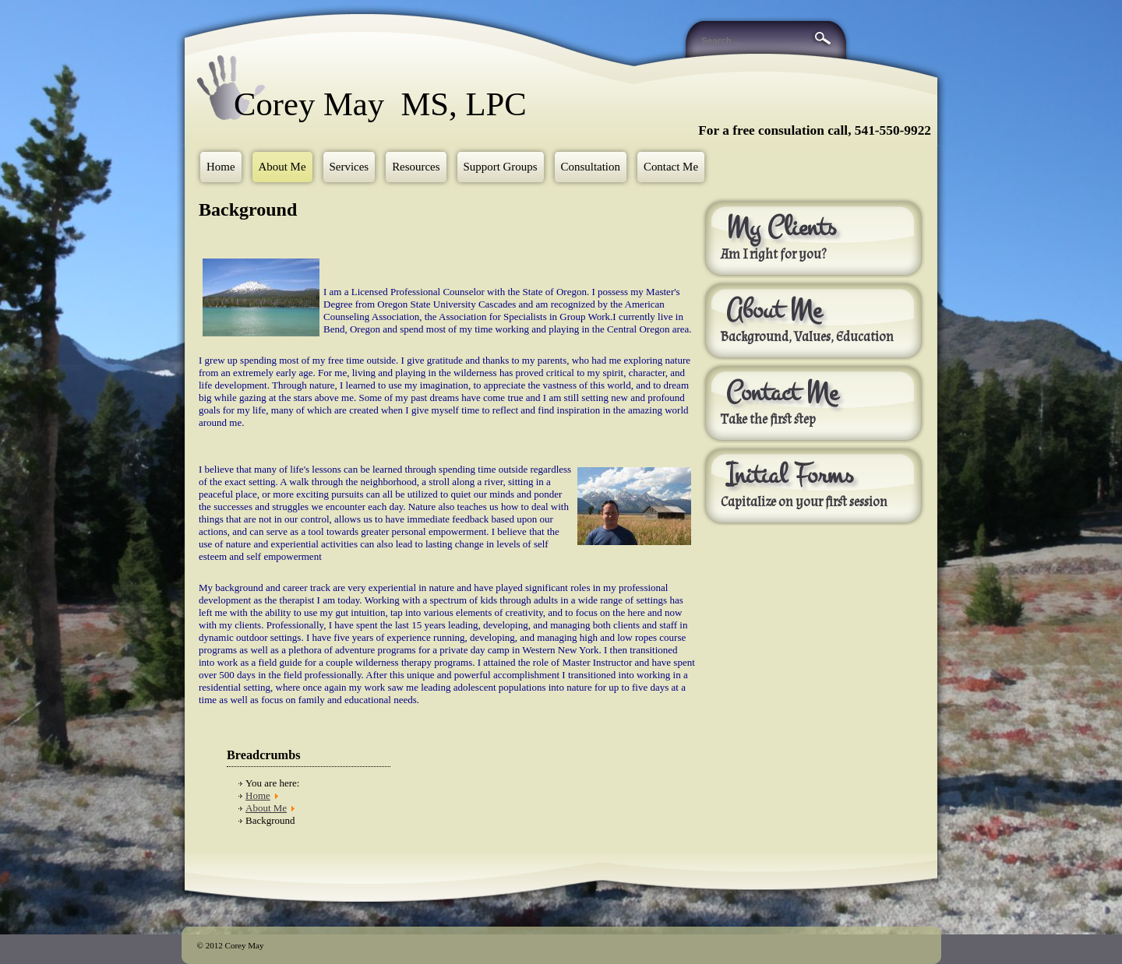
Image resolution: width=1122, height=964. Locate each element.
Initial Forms (789, 475)
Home (220, 166)
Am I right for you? (773, 254)
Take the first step (768, 419)
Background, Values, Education (807, 337)
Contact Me (671, 166)
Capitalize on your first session (805, 502)
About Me (282, 166)
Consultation (590, 166)
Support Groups (501, 166)
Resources (415, 166)
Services (349, 166)
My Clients (781, 227)
